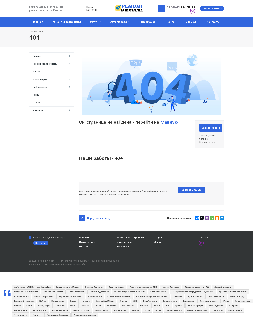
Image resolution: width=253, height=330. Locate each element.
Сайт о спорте (95, 296)
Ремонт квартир (174, 310)
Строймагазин (150, 301)
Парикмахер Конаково (57, 315)
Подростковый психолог (26, 292)
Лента (172, 22)
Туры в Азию (20, 315)
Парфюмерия (57, 301)
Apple (147, 310)
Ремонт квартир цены (66, 22)
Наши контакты (91, 8)
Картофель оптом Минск (70, 296)
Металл (85, 306)
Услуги (95, 22)
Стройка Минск (21, 296)
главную (169, 122)
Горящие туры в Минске (68, 287)
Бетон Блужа (20, 310)
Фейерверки (188, 301)
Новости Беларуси (94, 287)
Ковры (17, 306)
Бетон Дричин (102, 310)
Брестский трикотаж (24, 301)
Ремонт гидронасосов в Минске (129, 292)
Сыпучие (233, 306)
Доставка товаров (208, 301)
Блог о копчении (158, 292)
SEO (135, 301)
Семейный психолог (53, 292)
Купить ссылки (195, 296)
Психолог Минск (76, 292)
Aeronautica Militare (105, 301)
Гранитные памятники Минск (233, 292)
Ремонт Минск (235, 310)
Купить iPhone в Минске (118, 296)
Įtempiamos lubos (216, 296)
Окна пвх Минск (116, 287)
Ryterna (178, 306)
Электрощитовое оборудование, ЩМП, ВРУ (192, 292)
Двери (73, 301)
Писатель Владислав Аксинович (152, 296)
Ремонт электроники (197, 310)
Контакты (213, 22)
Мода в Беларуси (171, 287)
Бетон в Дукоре (195, 306)
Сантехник (218, 310)
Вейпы (42, 301)
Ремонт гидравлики (99, 292)
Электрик (177, 296)
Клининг (124, 301)
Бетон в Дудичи (215, 306)
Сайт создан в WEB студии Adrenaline (32, 287)
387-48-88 (181, 7)
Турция (98, 306)
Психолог (60, 306)
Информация (148, 22)
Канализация (128, 306)
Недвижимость (169, 301)
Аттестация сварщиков (85, 315)
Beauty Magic (44, 306)
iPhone (226, 301)
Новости (86, 301)
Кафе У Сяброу (237, 296)
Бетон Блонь (120, 310)
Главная (38, 22)
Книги (29, 306)
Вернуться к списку (95, 218)
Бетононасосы (39, 310)
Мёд (167, 306)
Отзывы (192, 22)
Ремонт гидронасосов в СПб (143, 287)
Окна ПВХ (111, 306)
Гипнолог (36, 315)
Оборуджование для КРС (197, 287)
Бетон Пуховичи (60, 310)
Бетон (73, 306)
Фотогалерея (119, 22)
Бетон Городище (81, 310)
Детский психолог (222, 287)
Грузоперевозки (242, 301)
